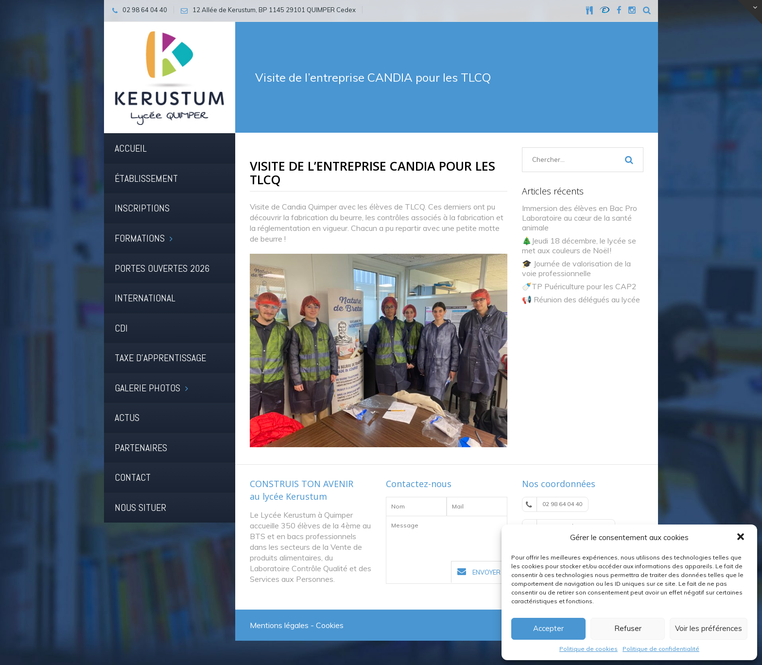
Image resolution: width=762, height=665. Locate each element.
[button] (741, 537)
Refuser (627, 628)
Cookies (330, 625)
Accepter (548, 628)
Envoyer (479, 571)
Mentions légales (279, 625)
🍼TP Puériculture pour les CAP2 (579, 286)
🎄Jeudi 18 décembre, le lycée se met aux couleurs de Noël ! (579, 245)
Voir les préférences (708, 628)
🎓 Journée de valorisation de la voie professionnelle (576, 268)
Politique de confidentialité (661, 648)
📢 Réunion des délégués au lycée (581, 299)
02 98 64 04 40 (554, 504)
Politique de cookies (588, 648)
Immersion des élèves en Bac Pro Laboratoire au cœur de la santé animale (579, 217)
